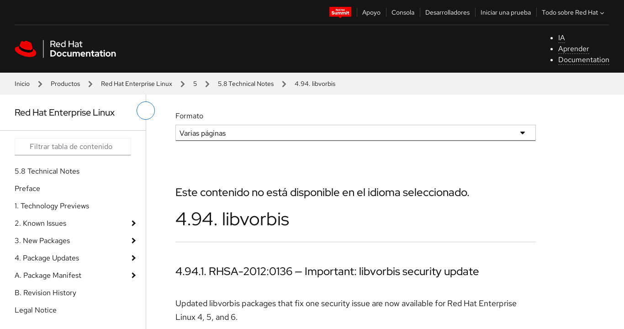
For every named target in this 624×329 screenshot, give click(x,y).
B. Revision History (45, 292)
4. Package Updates (47, 258)
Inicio (22, 84)
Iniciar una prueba (506, 12)
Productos (65, 84)
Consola (402, 12)
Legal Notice (36, 310)
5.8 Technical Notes (246, 84)
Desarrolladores (447, 12)
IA (561, 37)
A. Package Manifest (48, 275)
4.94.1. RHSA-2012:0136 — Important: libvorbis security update (327, 271)
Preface (27, 188)
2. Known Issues (40, 223)
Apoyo (371, 12)
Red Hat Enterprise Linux (136, 84)
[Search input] (73, 146)
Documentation (583, 59)
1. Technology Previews (52, 206)
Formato (189, 116)
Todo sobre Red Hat (574, 12)
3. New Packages (42, 240)
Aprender (573, 48)
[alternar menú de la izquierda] (146, 110)
